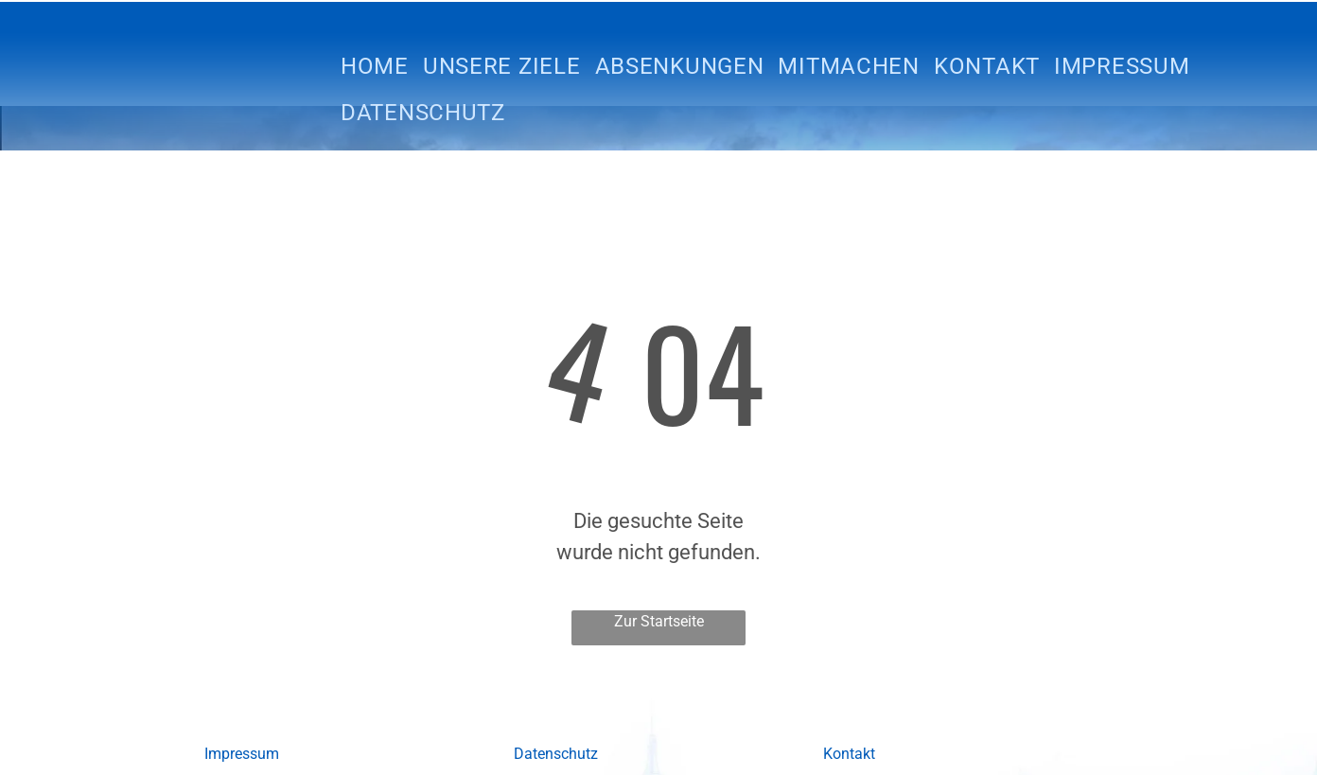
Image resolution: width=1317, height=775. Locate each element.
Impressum (241, 754)
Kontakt (849, 754)
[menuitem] (382, 66)
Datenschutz (556, 754)
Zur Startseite (659, 621)
